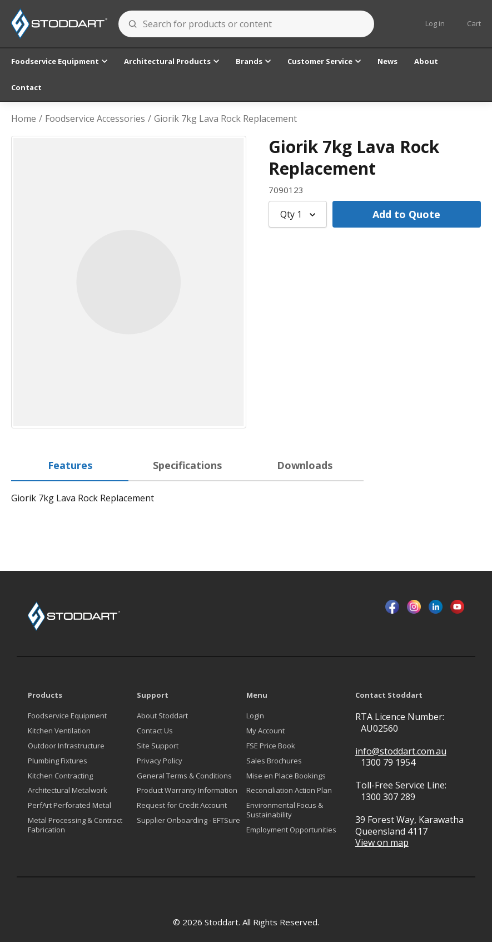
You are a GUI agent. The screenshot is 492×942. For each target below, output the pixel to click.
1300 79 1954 (388, 762)
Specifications (187, 465)
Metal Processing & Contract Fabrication (75, 825)
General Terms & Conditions (184, 776)
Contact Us (155, 731)
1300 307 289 (388, 797)
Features (70, 465)
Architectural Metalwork (67, 790)
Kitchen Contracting (60, 776)
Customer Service (324, 61)
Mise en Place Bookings (286, 776)
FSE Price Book (270, 746)
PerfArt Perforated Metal (69, 805)
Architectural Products (171, 61)
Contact (26, 87)
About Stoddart (162, 716)
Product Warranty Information (187, 790)
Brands (253, 61)
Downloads (304, 465)
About (426, 61)
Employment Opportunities (291, 830)
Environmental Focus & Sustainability (284, 810)
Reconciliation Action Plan (289, 790)
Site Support (157, 746)
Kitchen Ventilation (59, 731)
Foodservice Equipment (59, 61)
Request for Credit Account (182, 805)
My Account (265, 731)
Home (23, 119)
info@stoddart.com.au (400, 751)
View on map (382, 843)
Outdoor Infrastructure (66, 746)
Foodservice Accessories (95, 119)
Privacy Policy (159, 761)
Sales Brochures (274, 761)
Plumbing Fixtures (57, 761)
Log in (435, 23)
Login (255, 716)
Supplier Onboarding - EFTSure (188, 820)
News (387, 61)
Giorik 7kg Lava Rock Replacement (225, 119)
